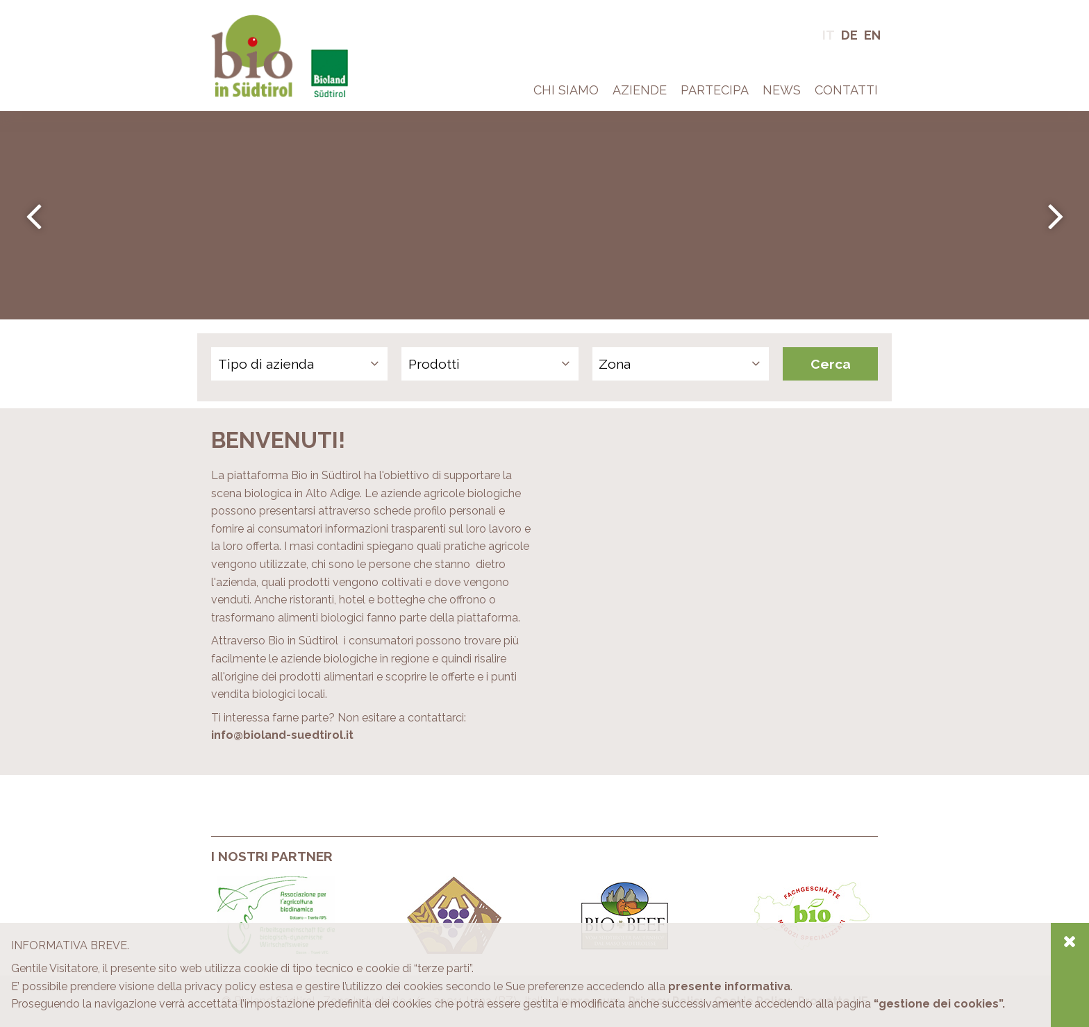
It (828, 35)
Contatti (846, 90)
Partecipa (715, 90)
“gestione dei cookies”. (939, 1003)
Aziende (640, 90)
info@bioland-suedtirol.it (282, 735)
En (872, 35)
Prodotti (434, 363)
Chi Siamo (566, 90)
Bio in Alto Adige (253, 20)
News (782, 90)
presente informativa (729, 986)
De (849, 35)
